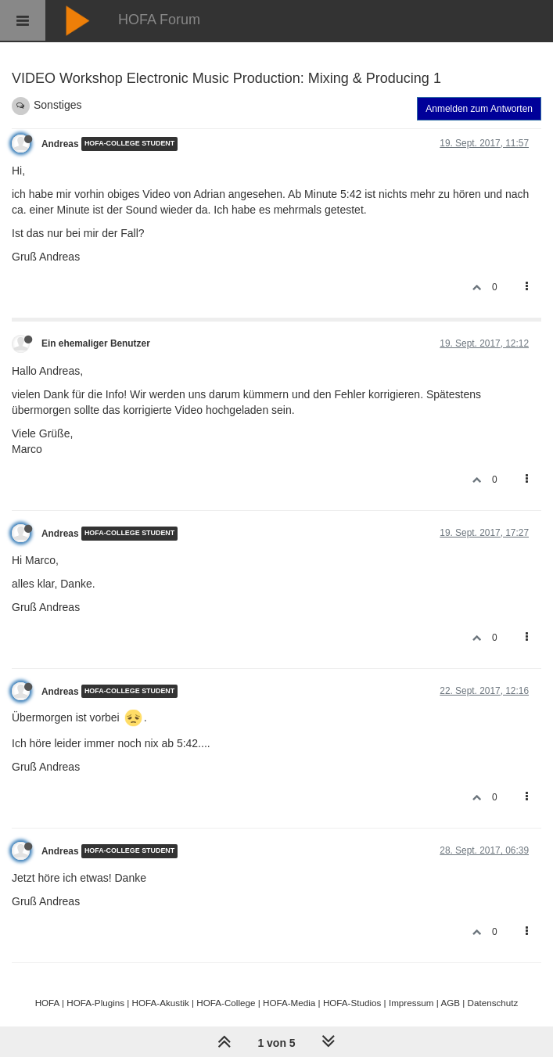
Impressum (411, 1003)
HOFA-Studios (352, 1003)
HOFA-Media (289, 1003)
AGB (450, 1003)
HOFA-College (225, 1003)
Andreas (60, 143)
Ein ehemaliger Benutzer (95, 343)
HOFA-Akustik (160, 1003)
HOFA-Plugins (95, 1003)
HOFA (47, 1003)
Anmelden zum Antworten (479, 108)
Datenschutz (493, 1003)
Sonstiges (57, 105)
